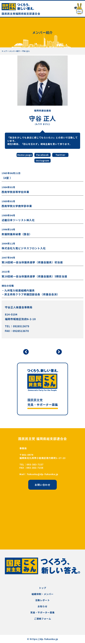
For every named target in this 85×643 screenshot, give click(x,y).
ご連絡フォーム (42, 618)
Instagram (42, 160)
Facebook (42, 154)
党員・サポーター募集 (42, 612)
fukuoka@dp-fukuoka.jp (42, 474)
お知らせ (42, 606)
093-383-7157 (35, 464)
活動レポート (42, 600)
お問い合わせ (42, 484)
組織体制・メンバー (43, 594)
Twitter (60, 154)
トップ (42, 587)
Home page (24, 154)
